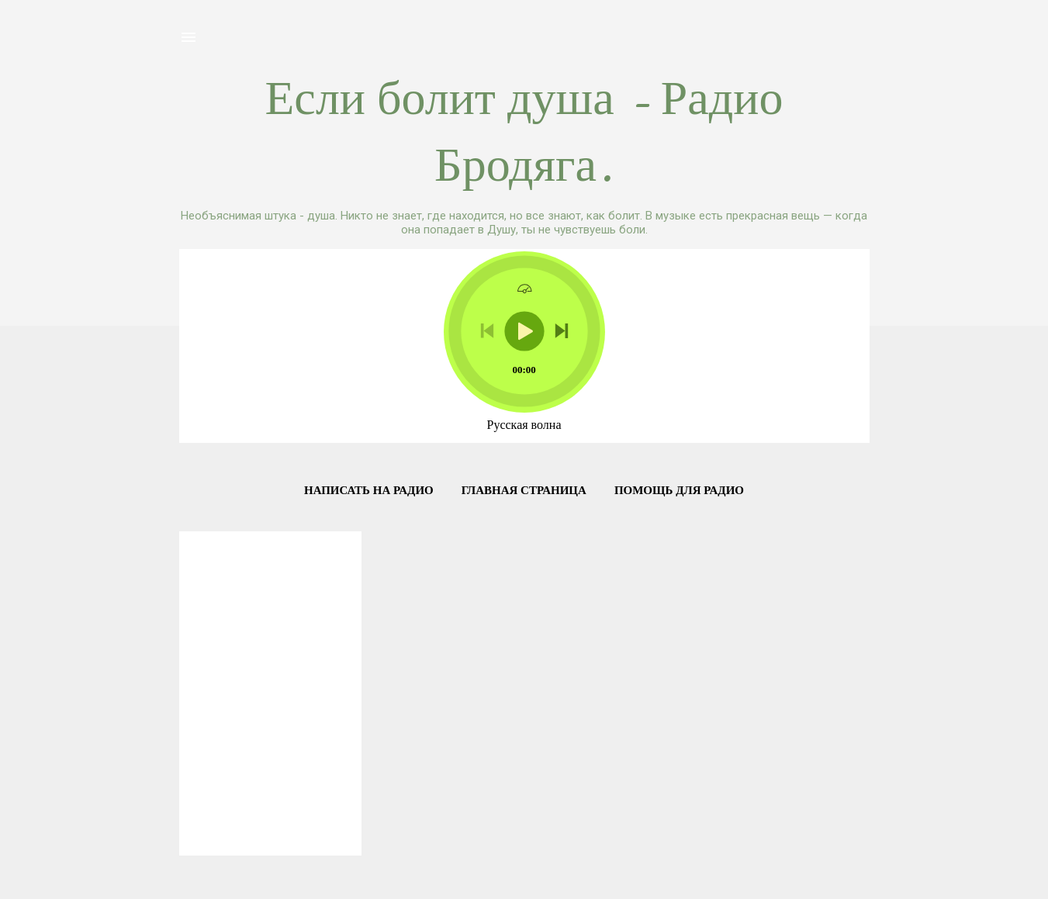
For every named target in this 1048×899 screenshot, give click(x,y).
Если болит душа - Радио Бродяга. (524, 132)
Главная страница (524, 490)
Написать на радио (369, 490)
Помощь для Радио (679, 490)
